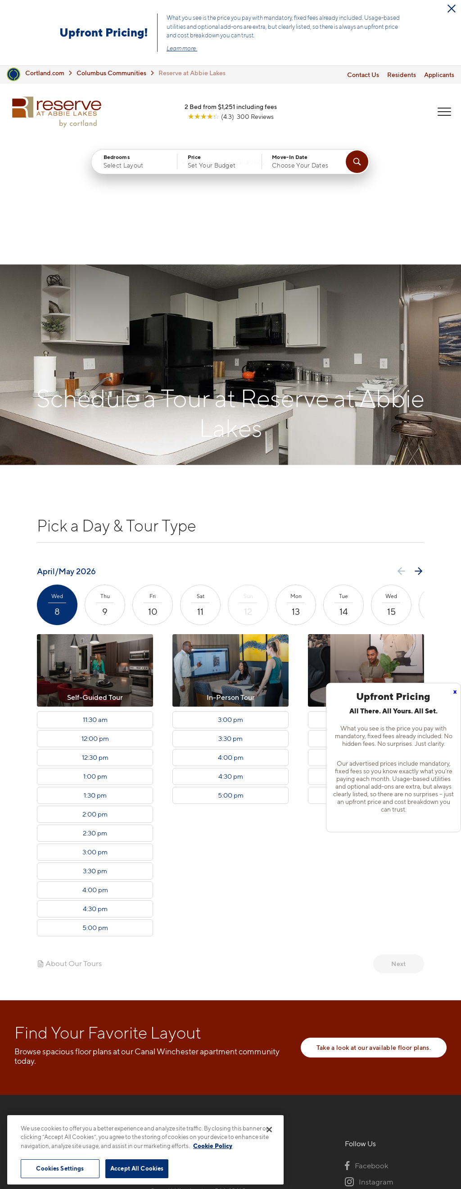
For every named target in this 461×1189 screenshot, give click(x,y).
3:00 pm (95, 730)
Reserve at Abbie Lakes (192, 73)
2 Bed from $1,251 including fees (231, 108)
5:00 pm (95, 805)
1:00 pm (95, 654)
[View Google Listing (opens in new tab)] (231, 118)
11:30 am (95, 597)
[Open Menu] (444, 113)
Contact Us (363, 74)
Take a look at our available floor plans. (373, 925)
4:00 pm (95, 767)
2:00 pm (95, 692)
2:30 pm (95, 711)
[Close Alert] (451, 8)
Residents (401, 74)
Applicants (439, 74)
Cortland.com (44, 73)
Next (398, 841)
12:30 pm (95, 635)
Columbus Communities (111, 73)
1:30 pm (95, 673)
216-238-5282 (173, 1041)
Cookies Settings (60, 1168)
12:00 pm (95, 616)
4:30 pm (95, 786)
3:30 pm (95, 748)
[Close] (269, 1129)
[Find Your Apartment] (357, 163)
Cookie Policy (212, 1145)
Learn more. (182, 48)
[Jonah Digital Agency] (426, 1158)
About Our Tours (69, 840)
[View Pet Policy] (225, 1091)
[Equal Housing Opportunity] (154, 1091)
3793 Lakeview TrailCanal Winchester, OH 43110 (198, 1063)
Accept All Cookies (136, 1168)
